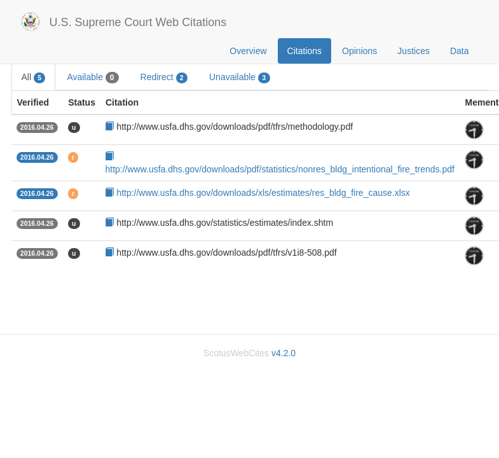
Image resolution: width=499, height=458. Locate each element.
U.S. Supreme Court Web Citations (138, 22)
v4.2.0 (283, 353)
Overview (247, 51)
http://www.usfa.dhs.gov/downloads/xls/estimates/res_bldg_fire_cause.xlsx (262, 193)
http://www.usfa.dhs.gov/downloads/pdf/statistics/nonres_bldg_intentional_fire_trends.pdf (279, 169)
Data (459, 51)
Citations (304, 51)
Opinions (359, 51)
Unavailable (239, 77)
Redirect (164, 77)
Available (92, 77)
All (34, 77)
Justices (413, 51)
